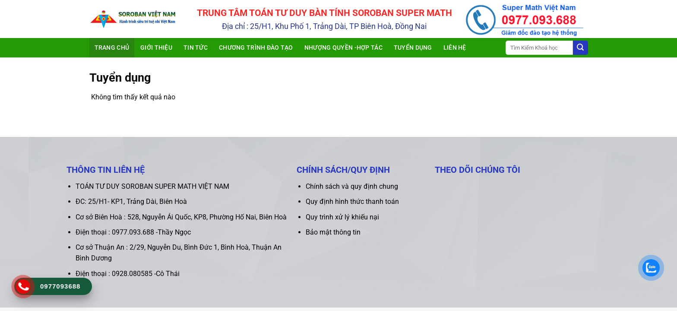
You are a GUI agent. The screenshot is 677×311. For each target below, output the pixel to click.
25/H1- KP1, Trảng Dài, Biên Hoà (137, 201)
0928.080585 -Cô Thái (146, 274)
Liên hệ (454, 47)
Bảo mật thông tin (333, 232)
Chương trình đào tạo (256, 47)
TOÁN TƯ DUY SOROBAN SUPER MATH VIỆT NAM (152, 186)
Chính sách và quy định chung (352, 186)
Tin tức (195, 47)
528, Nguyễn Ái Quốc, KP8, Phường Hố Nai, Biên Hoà (207, 217)
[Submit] (580, 48)
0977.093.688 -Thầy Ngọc (151, 232)
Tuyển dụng (413, 47)
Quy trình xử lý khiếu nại (342, 217)
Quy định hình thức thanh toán (352, 201)
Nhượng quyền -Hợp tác (343, 47)
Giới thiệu (156, 47)
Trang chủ (112, 47)
